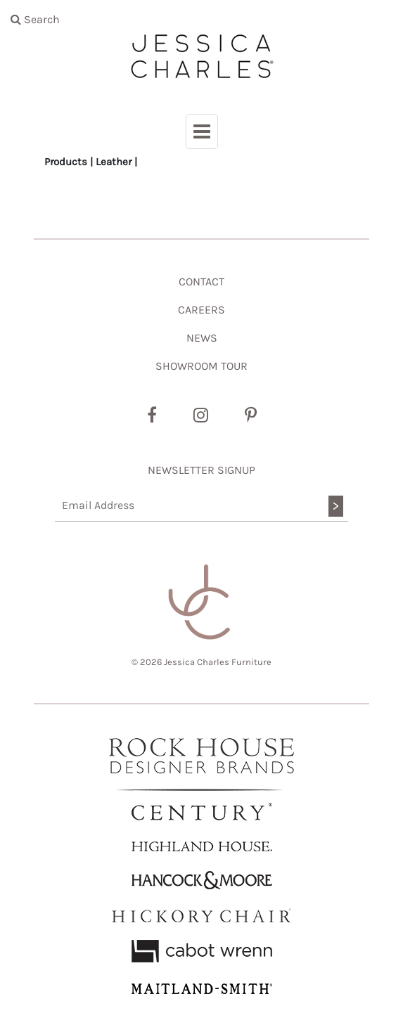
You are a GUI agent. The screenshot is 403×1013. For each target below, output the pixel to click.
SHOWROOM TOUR (201, 366)
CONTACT (201, 281)
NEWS (201, 337)
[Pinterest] (251, 415)
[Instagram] (200, 415)
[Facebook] (152, 415)
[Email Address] (201, 506)
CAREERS (201, 309)
